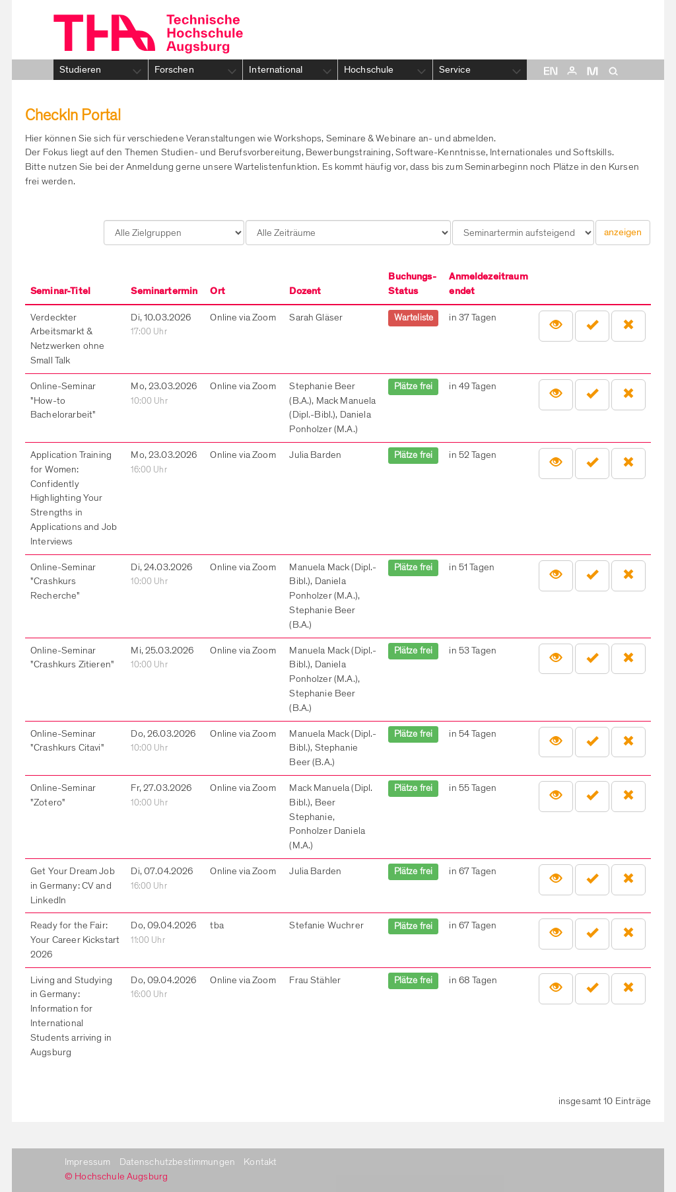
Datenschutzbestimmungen (177, 1161)
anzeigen (623, 232)
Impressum (87, 1161)
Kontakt (260, 1161)
